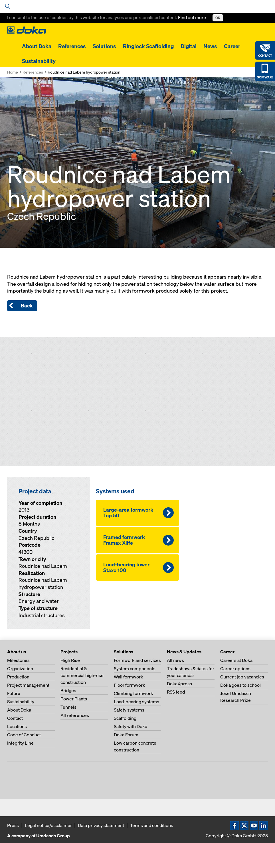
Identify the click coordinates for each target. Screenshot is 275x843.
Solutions (104, 46)
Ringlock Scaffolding (148, 46)
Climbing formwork (133, 693)
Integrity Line (20, 743)
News (210, 46)
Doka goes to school (240, 685)
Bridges (68, 690)
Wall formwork (128, 677)
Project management (28, 685)
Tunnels (68, 707)
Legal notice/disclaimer (48, 825)
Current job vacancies (242, 677)
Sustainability (39, 61)
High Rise (70, 660)
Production (18, 677)
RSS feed (176, 692)
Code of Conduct (24, 734)
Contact (15, 718)
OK (217, 18)
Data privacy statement (101, 825)
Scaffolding (125, 718)
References (72, 46)
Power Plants (73, 699)
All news (175, 660)
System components (134, 668)
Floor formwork (129, 685)
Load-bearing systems (136, 701)
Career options (235, 668)
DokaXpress (179, 683)
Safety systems (129, 710)
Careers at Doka (236, 660)
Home (12, 72)
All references (74, 715)
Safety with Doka (130, 726)
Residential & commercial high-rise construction (82, 675)
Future (13, 693)
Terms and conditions (151, 825)
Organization (20, 668)
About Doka (36, 46)
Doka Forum (126, 734)
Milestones (18, 660)
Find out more (192, 17)
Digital (189, 46)
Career (232, 46)
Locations (17, 726)
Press (13, 825)
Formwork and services (137, 660)
